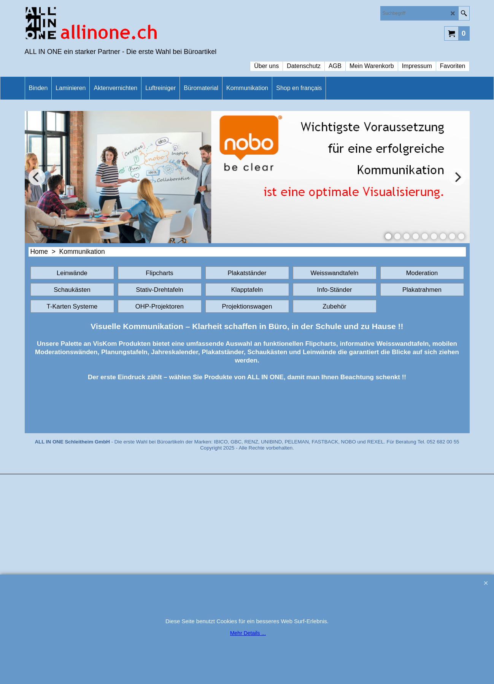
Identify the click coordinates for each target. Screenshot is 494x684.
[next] (457, 177)
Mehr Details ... (248, 633)
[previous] (37, 177)
